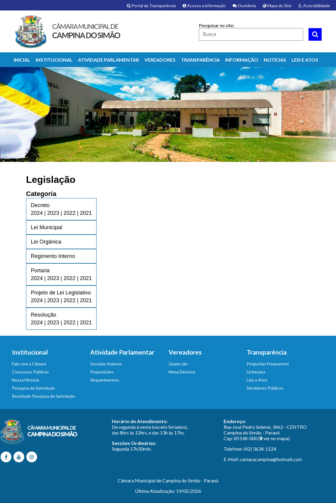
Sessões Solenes (106, 363)
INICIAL (22, 60)
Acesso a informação (204, 5)
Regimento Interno (53, 256)
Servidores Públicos (265, 387)
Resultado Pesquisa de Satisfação (43, 396)
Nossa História (25, 379)
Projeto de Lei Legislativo (61, 293)
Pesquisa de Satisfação (33, 387)
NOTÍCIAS (275, 60)
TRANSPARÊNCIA (200, 60)
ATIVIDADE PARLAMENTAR (108, 60)
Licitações (256, 371)
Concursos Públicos (30, 371)
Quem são (178, 363)
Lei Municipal (46, 227)
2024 (37, 213)
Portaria (40, 270)
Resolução (43, 315)
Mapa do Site (277, 5)
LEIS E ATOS (304, 60)
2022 (69, 213)
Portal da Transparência (151, 5)
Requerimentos (104, 379)
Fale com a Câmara (29, 363)
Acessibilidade (314, 5)
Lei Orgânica (46, 242)
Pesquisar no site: (216, 25)
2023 (53, 213)
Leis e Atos (257, 379)
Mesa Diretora (182, 371)
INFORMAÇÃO (241, 60)
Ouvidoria (244, 5)
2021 (86, 213)
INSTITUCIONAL (54, 60)
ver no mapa (275, 438)
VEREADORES (159, 60)
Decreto (40, 205)
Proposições (102, 371)
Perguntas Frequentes (268, 363)
